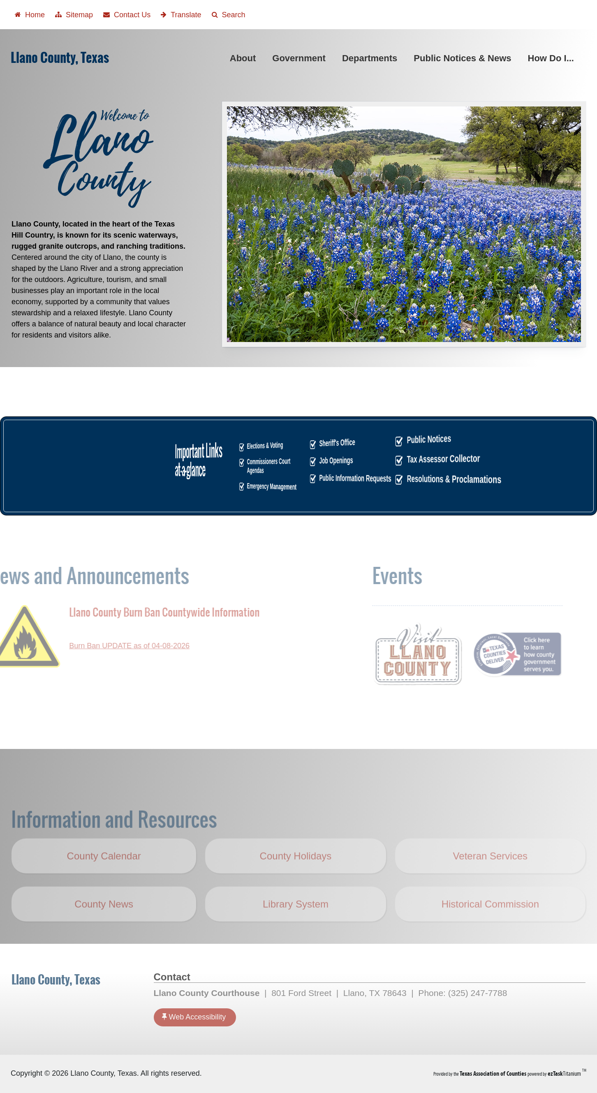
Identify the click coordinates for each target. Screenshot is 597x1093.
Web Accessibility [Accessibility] (194, 1016)
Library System (296, 917)
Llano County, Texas (60, 57)
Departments (371, 58)
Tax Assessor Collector (310, 458)
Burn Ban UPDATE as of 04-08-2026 (116, 646)
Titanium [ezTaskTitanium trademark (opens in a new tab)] (565, 1073)
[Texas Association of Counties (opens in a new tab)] (494, 1073)
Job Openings (305, 460)
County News (103, 917)
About (244, 58)
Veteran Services (490, 869)
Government (300, 58)
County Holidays (301, 875)
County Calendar (104, 869)
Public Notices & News (464, 58)
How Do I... (552, 58)
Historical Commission (490, 917)
